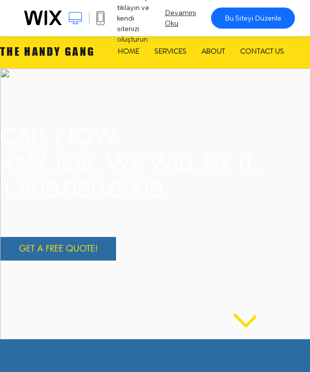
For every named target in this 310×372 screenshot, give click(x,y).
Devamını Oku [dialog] (180, 18)
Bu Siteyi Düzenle (253, 18)
